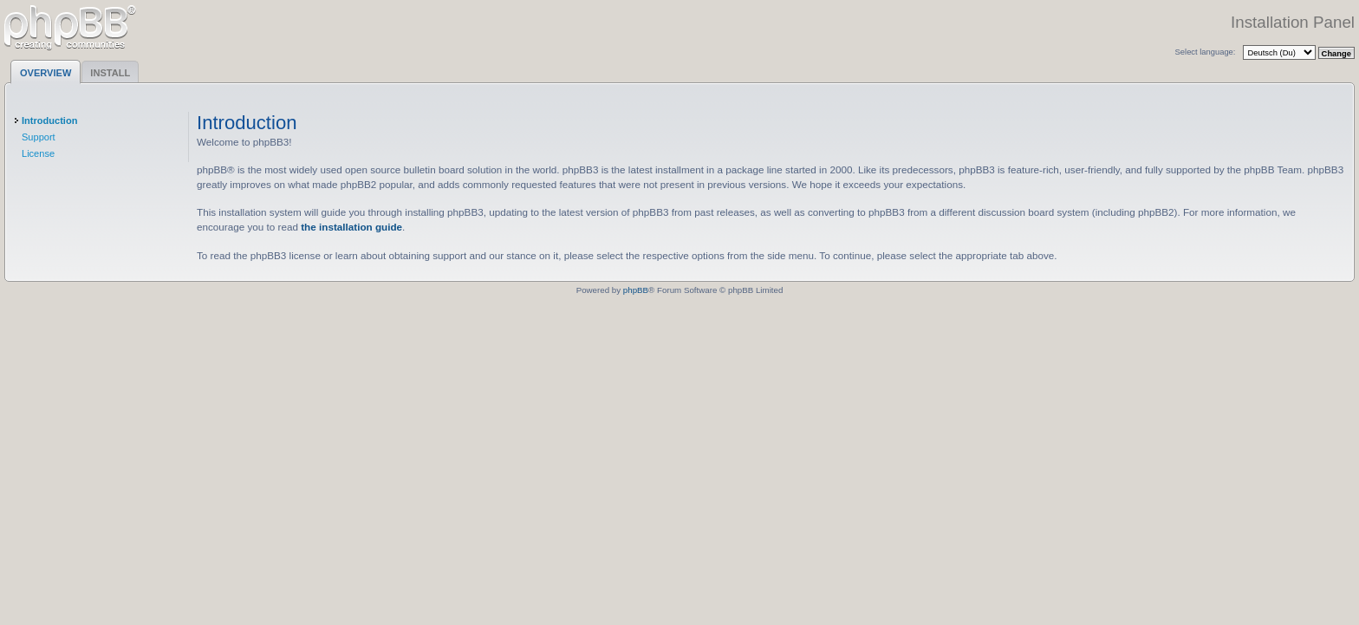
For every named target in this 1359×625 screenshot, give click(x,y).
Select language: (1205, 51)
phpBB (635, 290)
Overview (45, 73)
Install (110, 73)
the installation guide (351, 226)
